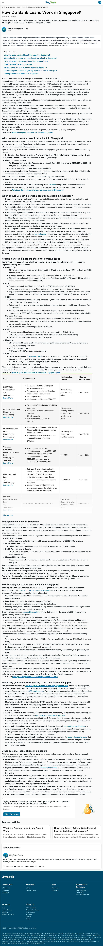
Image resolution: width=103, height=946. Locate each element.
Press (28, 919)
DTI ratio (52, 185)
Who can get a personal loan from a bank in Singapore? (27, 55)
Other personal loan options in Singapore (21, 74)
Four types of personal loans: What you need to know (35, 677)
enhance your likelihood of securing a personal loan (46, 686)
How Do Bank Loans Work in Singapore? (35, 7)
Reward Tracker (7, 910)
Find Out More (12, 814)
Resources (6, 890)
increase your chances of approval (50, 715)
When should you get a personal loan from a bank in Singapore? (30, 58)
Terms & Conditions (32, 910)
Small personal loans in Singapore (18, 64)
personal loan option (31, 612)
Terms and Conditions (62, 935)
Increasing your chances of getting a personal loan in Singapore (30, 70)
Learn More (8, 398)
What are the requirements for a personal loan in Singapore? (38, 190)
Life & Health (31, 890)
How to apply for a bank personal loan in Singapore (25, 67)
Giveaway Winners (8, 914)
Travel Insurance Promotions (81, 891)
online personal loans (48, 767)
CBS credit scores (36, 691)
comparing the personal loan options (34, 590)
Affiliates (29, 914)
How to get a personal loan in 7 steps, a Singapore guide (36, 372)
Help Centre (5, 912)
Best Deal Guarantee (82, 894)
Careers (28, 917)
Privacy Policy (30, 912)
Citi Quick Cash (34, 356)
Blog (18, 7)
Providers (6, 892)
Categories (6, 888)
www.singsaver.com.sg (60, 933)
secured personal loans (77, 737)
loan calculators (41, 234)
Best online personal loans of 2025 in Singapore (32, 132)
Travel (29, 888)
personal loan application (74, 726)
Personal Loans (10, 7)
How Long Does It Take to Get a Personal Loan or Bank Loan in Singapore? (75, 829)
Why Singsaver (31, 908)
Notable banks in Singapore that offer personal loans (26, 61)
